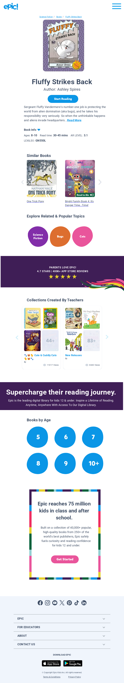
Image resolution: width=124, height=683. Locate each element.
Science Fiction (46, 17)
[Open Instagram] (47, 602)
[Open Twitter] (62, 602)
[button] (41, 337)
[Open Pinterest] (69, 602)
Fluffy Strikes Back (73, 17)
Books (59, 17)
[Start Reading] (63, 99)
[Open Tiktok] (76, 602)
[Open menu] (116, 7)
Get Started (65, 559)
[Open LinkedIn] (83, 602)
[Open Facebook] (40, 602)
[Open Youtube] (54, 602)
